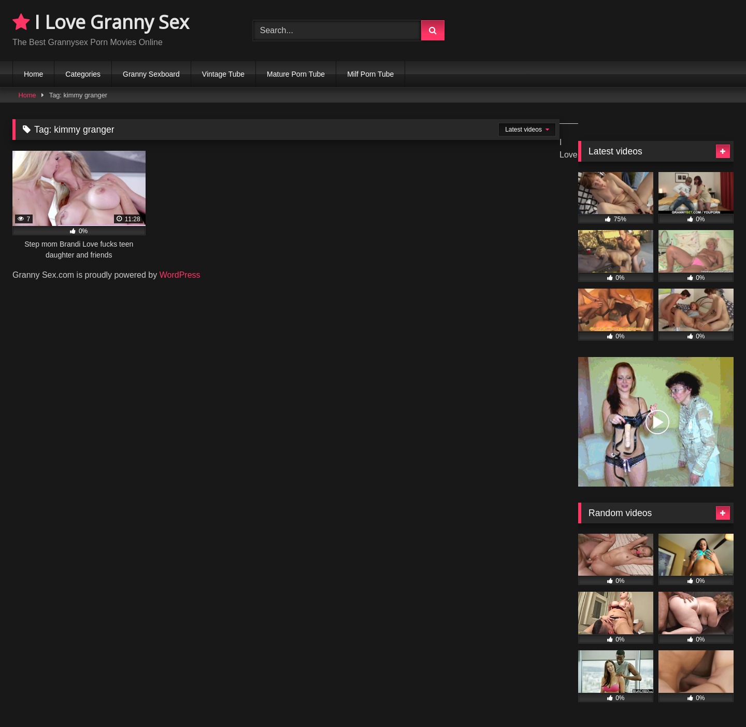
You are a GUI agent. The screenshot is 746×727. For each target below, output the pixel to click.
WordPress (180, 274)
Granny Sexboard (151, 74)
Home (33, 74)
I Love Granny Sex (100, 22)
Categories (83, 74)
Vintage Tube (223, 74)
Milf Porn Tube (370, 74)
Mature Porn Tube (296, 74)
